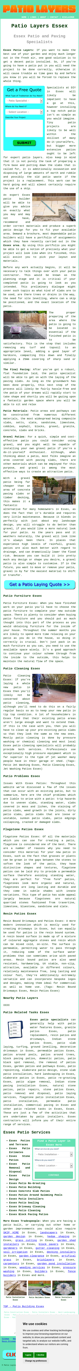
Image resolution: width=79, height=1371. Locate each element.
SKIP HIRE (11, 1232)
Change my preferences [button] (36, 1361)
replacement (35, 180)
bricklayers (45, 1259)
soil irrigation (15, 1252)
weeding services (32, 1267)
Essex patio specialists (49, 1019)
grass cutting (26, 1240)
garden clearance (31, 1255)
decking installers (61, 1252)
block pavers (48, 1244)
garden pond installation (56, 1263)
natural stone (64, 1085)
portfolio (44, 237)
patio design (13, 229)
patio (7, 198)
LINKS (33, 17)
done (32, 69)
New (14, 1339)
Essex (70, 1108)
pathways (49, 1066)
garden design (14, 1236)
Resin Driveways (10, 1341)
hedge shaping (58, 1236)
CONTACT (54, 17)
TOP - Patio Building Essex (23, 1306)
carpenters (11, 1263)
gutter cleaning (47, 1248)
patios (71, 149)
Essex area (11, 245)
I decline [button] (40, 1355)
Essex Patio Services (26, 1132)
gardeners (10, 1248)
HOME (24, 17)
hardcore (9, 355)
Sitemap (5, 1339)
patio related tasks (30, 1108)
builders (41, 1271)
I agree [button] (28, 1355)
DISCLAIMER (68, 17)
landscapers (48, 1232)
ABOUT (43, 17)
